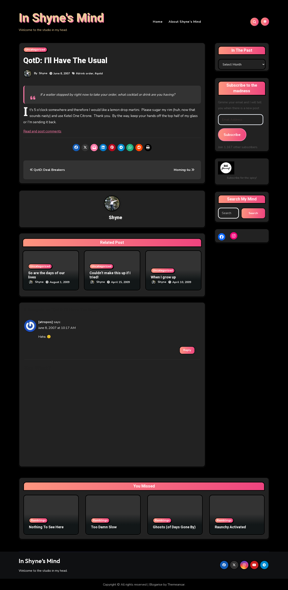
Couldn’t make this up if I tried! (110, 276)
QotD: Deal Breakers (47, 170)
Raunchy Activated (230, 526)
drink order (85, 74)
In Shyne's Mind (61, 18)
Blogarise (156, 584)
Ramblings (38, 520)
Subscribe (232, 135)
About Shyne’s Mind (185, 22)
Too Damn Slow (104, 526)
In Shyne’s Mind (39, 560)
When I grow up (163, 278)
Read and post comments (42, 132)
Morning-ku (184, 170)
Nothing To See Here (46, 526)
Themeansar (176, 584)
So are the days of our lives (46, 276)
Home (158, 22)
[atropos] (45, 321)
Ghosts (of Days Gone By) (174, 526)
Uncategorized (35, 50)
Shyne (43, 74)
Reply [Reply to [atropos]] (187, 349)
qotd (99, 74)
